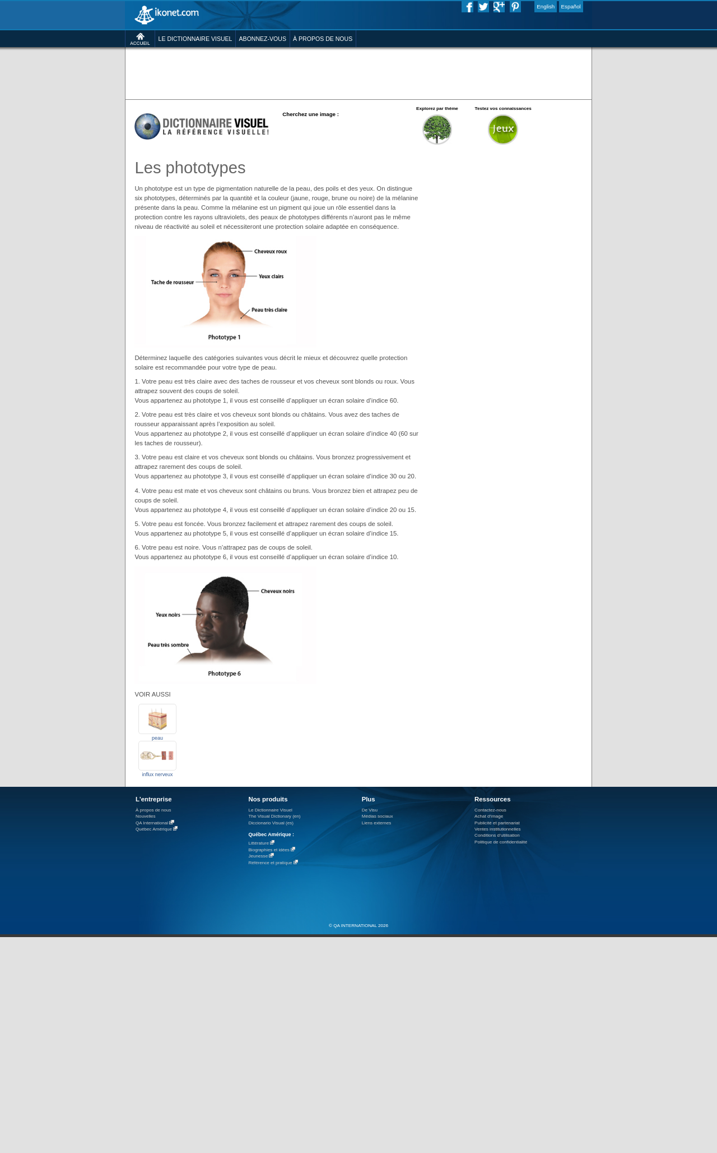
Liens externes (377, 822)
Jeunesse (258, 856)
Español (571, 6)
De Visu (370, 810)
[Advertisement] (358, 72)
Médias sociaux (377, 816)
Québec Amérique (154, 829)
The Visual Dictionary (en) (274, 816)
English (546, 6)
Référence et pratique (270, 862)
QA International (152, 822)
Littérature (258, 843)
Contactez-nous (490, 810)
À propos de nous (153, 810)
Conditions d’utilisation (497, 835)
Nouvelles (146, 816)
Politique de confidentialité (500, 842)
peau (157, 738)
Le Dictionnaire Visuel (270, 810)
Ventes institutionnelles (497, 829)
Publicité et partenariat (497, 822)
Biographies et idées (268, 849)
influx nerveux (157, 774)
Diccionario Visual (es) (271, 822)
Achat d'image (488, 816)
